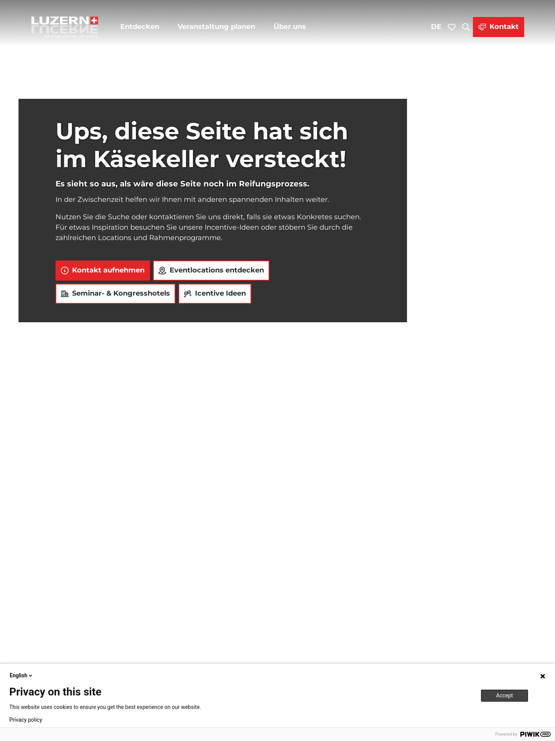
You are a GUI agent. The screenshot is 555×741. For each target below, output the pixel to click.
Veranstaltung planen (216, 26)
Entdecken (139, 26)
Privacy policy (25, 720)
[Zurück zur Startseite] (65, 27)
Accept (504, 695)
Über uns (290, 26)
